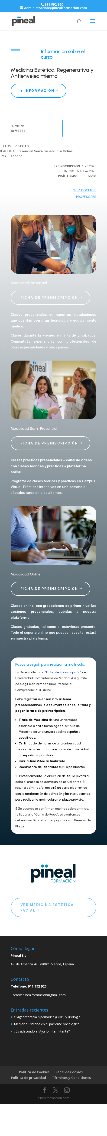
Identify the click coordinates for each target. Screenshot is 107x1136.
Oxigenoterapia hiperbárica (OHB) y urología (47, 1017)
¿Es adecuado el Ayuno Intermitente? (42, 1031)
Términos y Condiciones (71, 1077)
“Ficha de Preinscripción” (63, 672)
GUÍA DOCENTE (84, 190)
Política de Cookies (34, 1072)
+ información (37, 91)
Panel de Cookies (69, 1072)
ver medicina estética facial (47, 907)
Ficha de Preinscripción (49, 297)
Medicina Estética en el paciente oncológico (47, 1024)
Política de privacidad (28, 1077)
